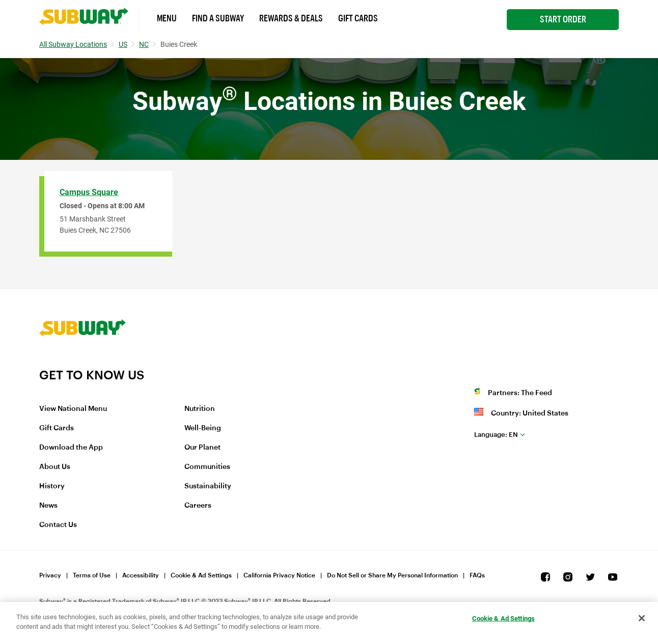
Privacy (50, 575)
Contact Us (58, 525)
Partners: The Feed (520, 393)
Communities (207, 466)
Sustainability (207, 486)
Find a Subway (218, 18)
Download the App (71, 447)
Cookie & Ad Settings (201, 575)
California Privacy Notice (279, 575)
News (48, 505)
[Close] (641, 618)
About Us (54, 466)
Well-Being (202, 428)
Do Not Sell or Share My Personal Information (392, 575)
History (52, 486)
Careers (197, 505)
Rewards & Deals (291, 18)
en (496, 434)
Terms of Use (92, 575)
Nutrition (199, 408)
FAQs (477, 575)
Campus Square (89, 192)
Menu (167, 18)
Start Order (563, 19)
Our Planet (202, 447)
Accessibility (140, 575)
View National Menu (73, 408)
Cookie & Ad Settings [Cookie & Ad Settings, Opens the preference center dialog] (503, 618)
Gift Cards (358, 18)
